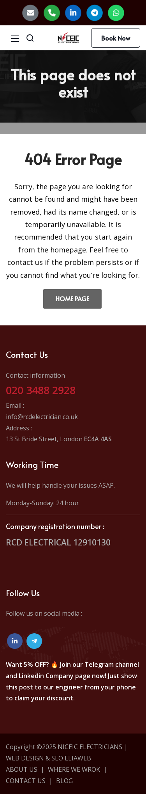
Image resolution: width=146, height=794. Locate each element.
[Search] (30, 38)
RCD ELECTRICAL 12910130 (58, 542)
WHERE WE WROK (74, 769)
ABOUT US (21, 769)
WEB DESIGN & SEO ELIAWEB (48, 758)
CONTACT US (26, 780)
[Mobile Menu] (15, 37)
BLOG (64, 780)
